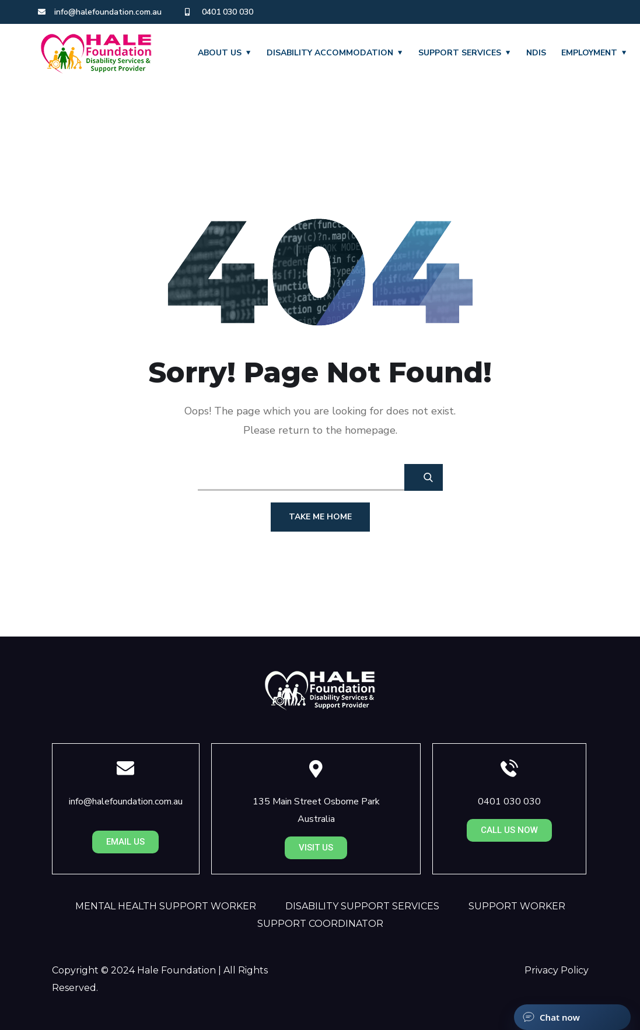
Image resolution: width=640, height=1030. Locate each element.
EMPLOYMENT (589, 52)
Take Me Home (320, 516)
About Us (220, 52)
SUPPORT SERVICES (459, 52)
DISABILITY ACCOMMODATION (330, 52)
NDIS (536, 52)
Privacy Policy (556, 970)
